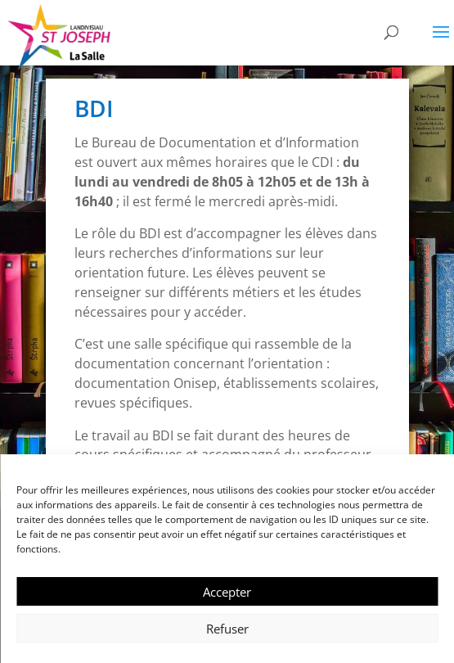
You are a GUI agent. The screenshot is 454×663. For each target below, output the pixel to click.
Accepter (227, 592)
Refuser (227, 628)
